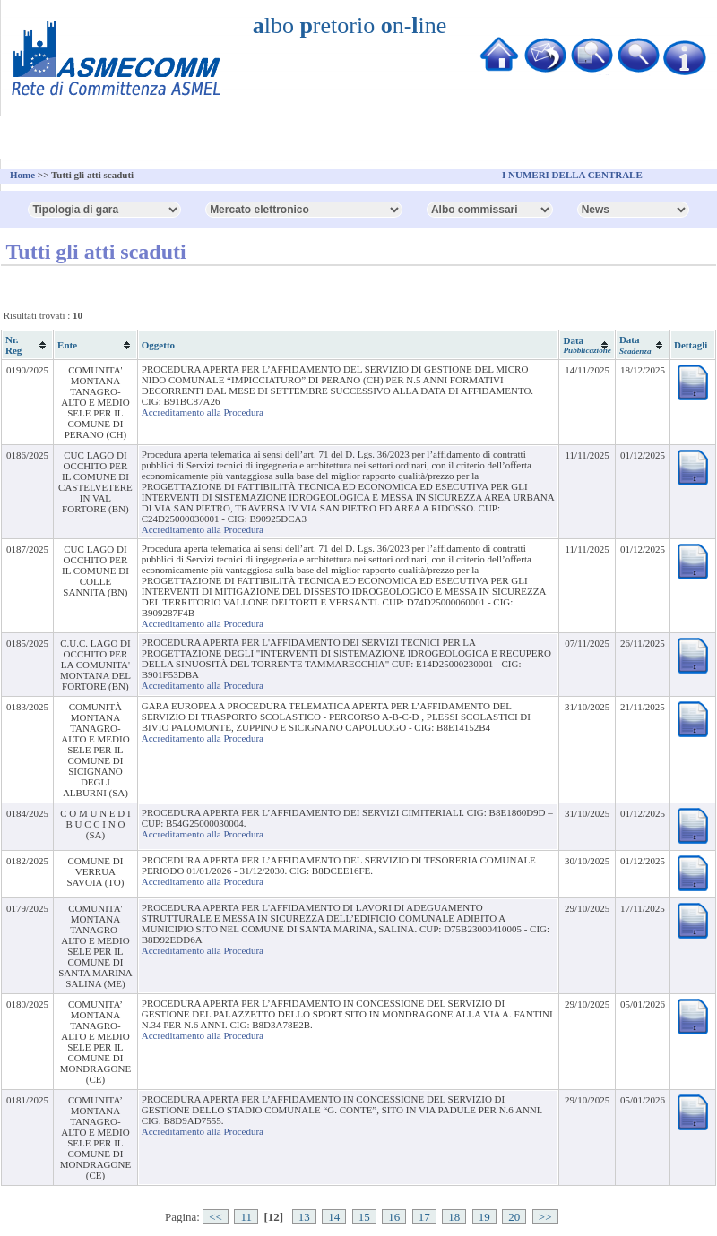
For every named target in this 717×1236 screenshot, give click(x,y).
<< (215, 1216)
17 (424, 1216)
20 (514, 1216)
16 (394, 1216)
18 (454, 1216)
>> (545, 1216)
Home (22, 174)
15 (364, 1216)
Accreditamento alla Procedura (202, 412)
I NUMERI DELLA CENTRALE (572, 174)
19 (484, 1216)
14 (334, 1216)
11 (246, 1216)
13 (304, 1216)
